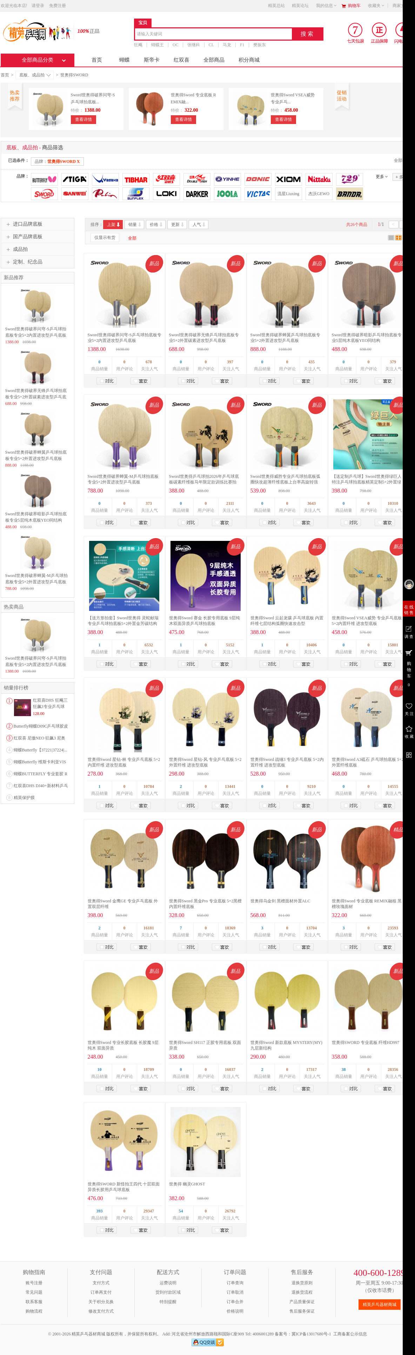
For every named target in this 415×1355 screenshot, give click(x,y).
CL (211, 44)
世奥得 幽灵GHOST (187, 1184)
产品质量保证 (302, 1301)
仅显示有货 (104, 237)
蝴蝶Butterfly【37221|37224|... (40, 750)
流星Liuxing (288, 193)
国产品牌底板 (23, 237)
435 (311, 361)
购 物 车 (409, 668)
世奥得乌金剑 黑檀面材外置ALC (280, 901)
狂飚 (138, 44)
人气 (199, 224)
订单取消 (235, 1292)
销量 (135, 224)
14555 (393, 786)
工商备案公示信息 (350, 1334)
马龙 (227, 44)
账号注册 (34, 1282)
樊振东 (259, 44)
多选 (401, 176)
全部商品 (214, 60)
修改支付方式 (101, 1311)
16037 (230, 1069)
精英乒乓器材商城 (379, 1304)
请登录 (38, 5)
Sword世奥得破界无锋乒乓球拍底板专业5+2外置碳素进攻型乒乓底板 (36, 397)
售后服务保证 (302, 1311)
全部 (132, 238)
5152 (230, 644)
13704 (311, 928)
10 (100, 1069)
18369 (230, 928)
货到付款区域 (168, 1292)
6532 (149, 644)
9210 (311, 786)
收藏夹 (376, 5)
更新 (178, 224)
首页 (97, 60)
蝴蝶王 (157, 44)
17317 (311, 1069)
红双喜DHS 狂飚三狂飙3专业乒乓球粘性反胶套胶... (50, 706)
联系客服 (34, 1301)
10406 (311, 644)
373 (149, 503)
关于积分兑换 (101, 1301)
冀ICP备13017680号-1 (311, 1334)
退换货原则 (302, 1282)
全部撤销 (402, 160)
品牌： (57, 161)
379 (393, 361)
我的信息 (326, 5)
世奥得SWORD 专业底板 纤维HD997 (366, 1042)
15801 (393, 644)
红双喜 (181, 60)
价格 (156, 224)
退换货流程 (302, 1292)
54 (181, 1211)
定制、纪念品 (23, 262)
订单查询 (235, 1282)
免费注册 (57, 5)
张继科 (193, 44)
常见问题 (34, 1292)
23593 (393, 928)
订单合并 (235, 1301)
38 (344, 1069)
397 (230, 361)
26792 (230, 1211)
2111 (230, 503)
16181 (148, 928)
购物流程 (34, 1311)
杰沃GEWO (318, 193)
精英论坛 (300, 5)
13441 (230, 786)
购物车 (354, 5)
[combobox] (213, 34)
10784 (148, 786)
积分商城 (249, 60)
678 (149, 361)
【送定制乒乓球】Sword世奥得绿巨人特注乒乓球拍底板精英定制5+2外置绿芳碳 (367, 482)
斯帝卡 (152, 60)
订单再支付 (101, 1292)
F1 (242, 44)
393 (99, 1211)
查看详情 (83, 119)
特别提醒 (168, 1301)
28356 (393, 1069)
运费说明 (168, 1282)
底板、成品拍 (35, 75)
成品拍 (16, 249)
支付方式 (101, 1282)
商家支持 (403, 5)
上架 (114, 224)
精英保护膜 (24, 797)
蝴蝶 (124, 60)
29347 (148, 1211)
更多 (380, 176)
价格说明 (235, 1311)
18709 (148, 1069)
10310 (393, 503)
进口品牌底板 (23, 224)
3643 (311, 503)
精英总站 (276, 5)
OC (176, 44)
